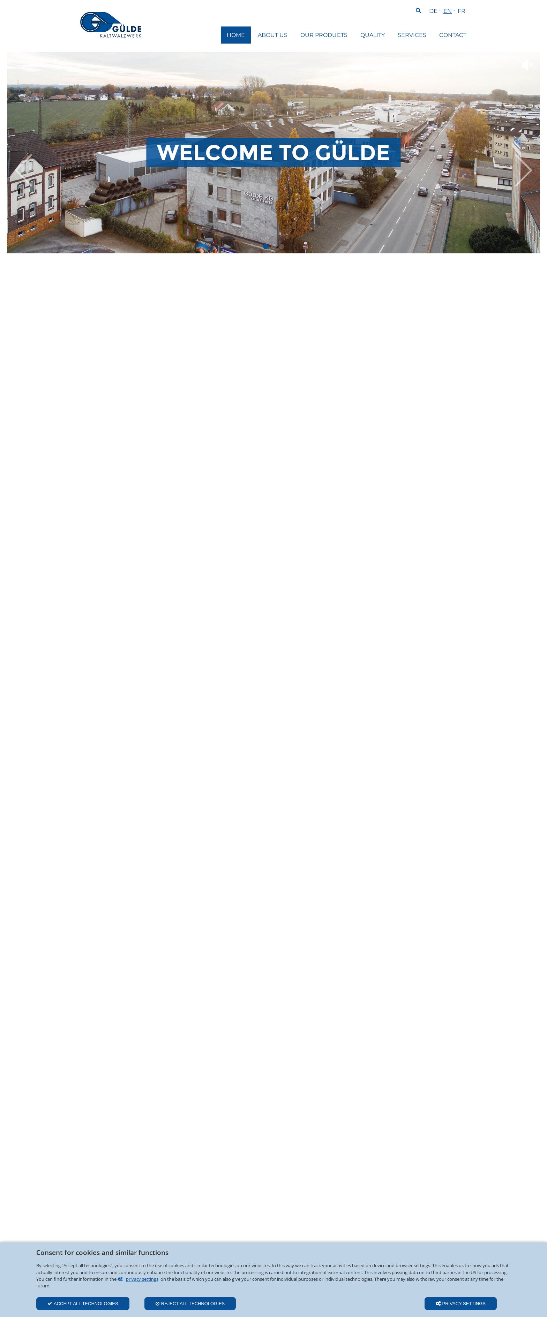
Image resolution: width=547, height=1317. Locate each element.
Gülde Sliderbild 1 (273, 246)
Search (418, 11)
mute (527, 64)
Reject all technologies (193, 1303)
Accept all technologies (86, 1303)
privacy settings (142, 1279)
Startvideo (265, 246)
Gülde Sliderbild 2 (281, 246)
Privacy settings (464, 1303)
